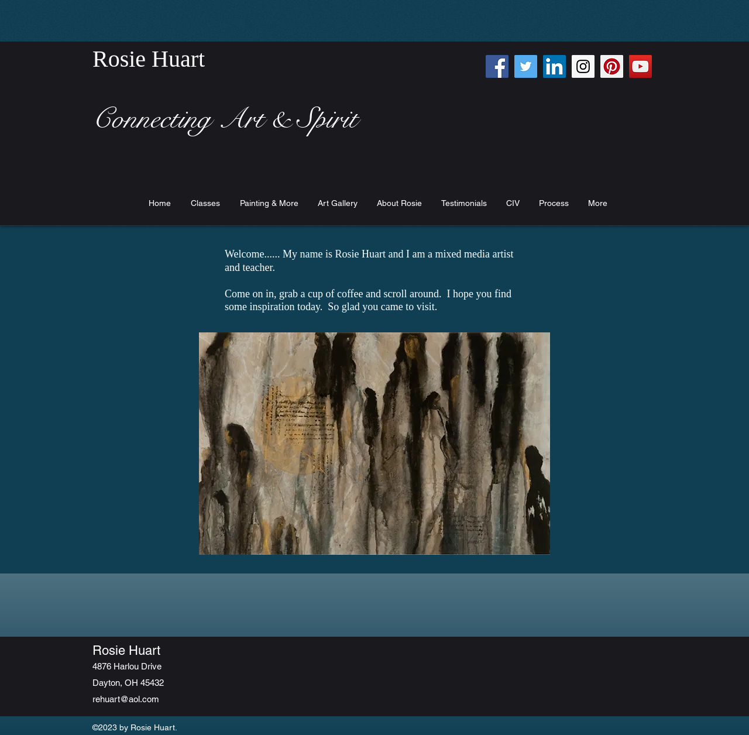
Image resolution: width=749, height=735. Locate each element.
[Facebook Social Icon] (497, 66)
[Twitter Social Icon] (525, 66)
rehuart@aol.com (125, 699)
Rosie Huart (126, 650)
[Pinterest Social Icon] (611, 66)
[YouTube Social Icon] (640, 66)
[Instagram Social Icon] (583, 66)
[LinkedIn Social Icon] (554, 66)
